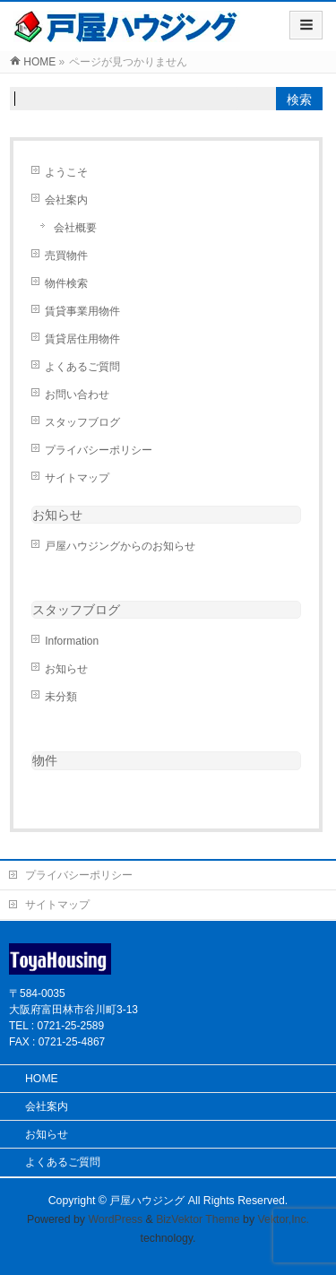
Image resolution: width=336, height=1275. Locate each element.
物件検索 (66, 283)
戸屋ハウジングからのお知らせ (120, 546)
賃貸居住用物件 (82, 339)
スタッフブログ (82, 422)
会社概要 (75, 227)
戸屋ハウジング (147, 1200)
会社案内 (66, 200)
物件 (44, 760)
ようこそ (66, 172)
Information (72, 641)
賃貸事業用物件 (82, 311)
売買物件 (66, 255)
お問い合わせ (77, 394)
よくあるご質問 (82, 366)
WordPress (115, 1219)
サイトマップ (77, 478)
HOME (41, 1078)
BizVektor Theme (198, 1219)
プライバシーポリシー (98, 450)
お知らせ (57, 514)
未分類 (61, 696)
